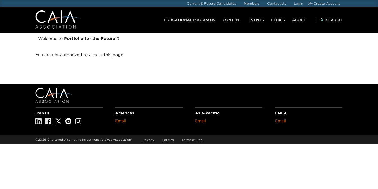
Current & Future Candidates (211, 4)
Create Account (326, 4)
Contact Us (276, 4)
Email (120, 121)
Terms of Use (192, 140)
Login (298, 4)
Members (251, 4)
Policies (168, 140)
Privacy (148, 140)
